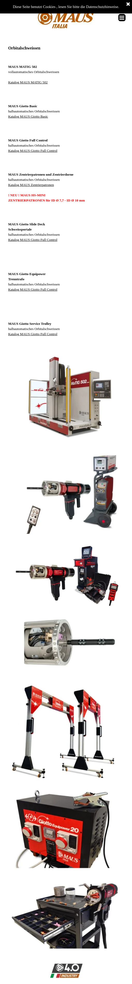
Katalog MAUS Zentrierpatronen (31, 185)
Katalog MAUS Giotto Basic (28, 116)
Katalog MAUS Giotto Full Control (32, 151)
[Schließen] (128, 4)
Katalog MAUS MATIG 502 (28, 82)
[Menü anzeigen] (122, 17)
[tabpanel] (66, 69)
